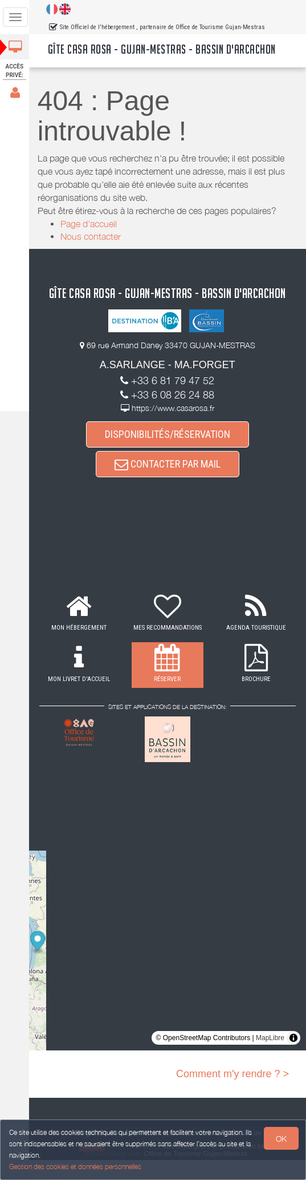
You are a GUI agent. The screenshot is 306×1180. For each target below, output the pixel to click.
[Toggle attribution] (293, 1058)
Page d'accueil (90, 224)
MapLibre (270, 1058)
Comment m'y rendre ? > (232, 1094)
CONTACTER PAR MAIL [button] (168, 484)
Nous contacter (92, 236)
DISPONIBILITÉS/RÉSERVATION (168, 454)
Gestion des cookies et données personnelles (75, 1166)
